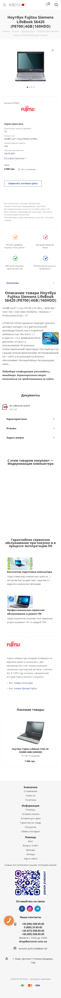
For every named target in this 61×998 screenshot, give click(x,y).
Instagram (30, 909)
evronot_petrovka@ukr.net (33, 948)
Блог (30, 841)
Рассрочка (30, 827)
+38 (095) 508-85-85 (33, 934)
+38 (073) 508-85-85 (33, 930)
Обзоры (30, 854)
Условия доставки (31, 818)
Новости (30, 795)
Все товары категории (21, 682)
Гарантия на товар (30, 822)
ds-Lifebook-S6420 (19, 405)
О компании (30, 791)
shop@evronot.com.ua (33, 941)
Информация (30, 805)
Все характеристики (14, 158)
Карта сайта (30, 858)
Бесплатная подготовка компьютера (29, 571)
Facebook (22, 909)
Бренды (30, 849)
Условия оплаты (30, 813)
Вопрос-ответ (30, 845)
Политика (30, 799)
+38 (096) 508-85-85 (33, 924)
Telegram (37, 909)
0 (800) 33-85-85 (33, 927)
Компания (30, 787)
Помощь (30, 809)
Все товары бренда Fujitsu (23, 688)
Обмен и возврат (30, 831)
